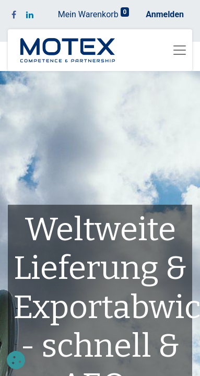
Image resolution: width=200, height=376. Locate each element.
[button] (16, 360)
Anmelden (165, 14)
